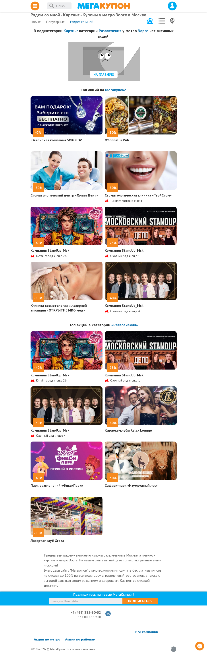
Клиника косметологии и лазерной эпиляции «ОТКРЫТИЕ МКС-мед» (59, 307)
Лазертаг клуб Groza (47, 540)
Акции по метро (47, 639)
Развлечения (110, 30)
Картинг (71, 30)
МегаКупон (103, 5)
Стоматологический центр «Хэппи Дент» (64, 195)
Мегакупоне (115, 89)
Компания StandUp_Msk (50, 250)
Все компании (146, 632)
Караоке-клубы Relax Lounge (128, 430)
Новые (36, 21)
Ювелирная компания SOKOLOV (56, 140)
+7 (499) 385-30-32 (86, 612)
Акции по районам (80, 639)
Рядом (81, 21)
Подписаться (140, 601)
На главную (103, 74)
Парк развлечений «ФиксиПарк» (57, 485)
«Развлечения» (124, 324)
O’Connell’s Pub (117, 140)
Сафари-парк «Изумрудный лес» (131, 485)
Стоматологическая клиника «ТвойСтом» (138, 195)
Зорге (143, 30)
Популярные (55, 21)
